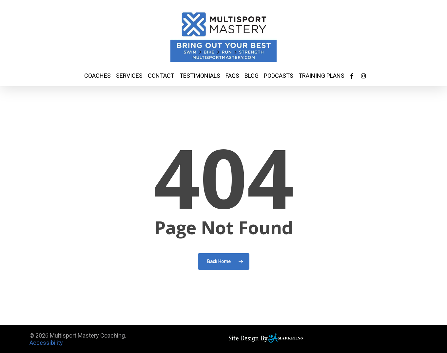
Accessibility (46, 342)
